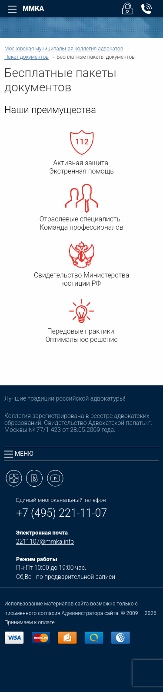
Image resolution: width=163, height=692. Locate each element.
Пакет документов (26, 57)
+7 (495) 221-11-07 (61, 513)
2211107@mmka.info (45, 541)
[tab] (81, 454)
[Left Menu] (12, 9)
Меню (18, 454)
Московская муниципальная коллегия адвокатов (63, 49)
